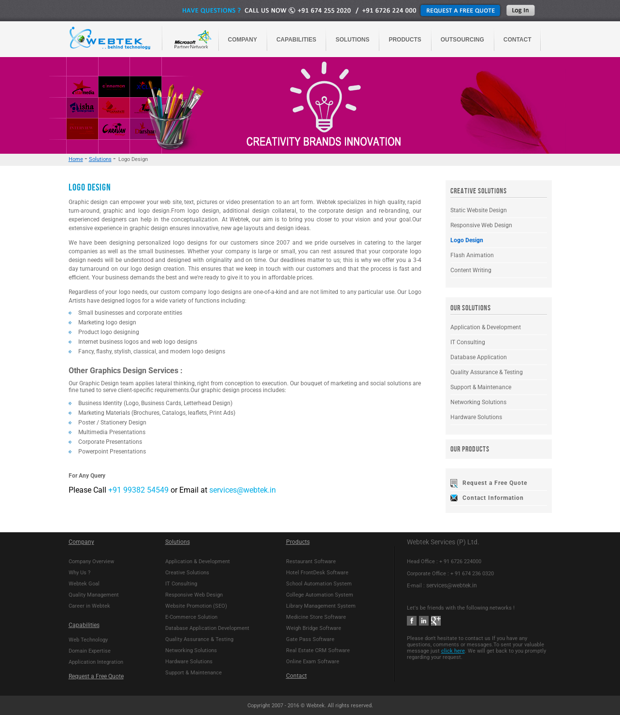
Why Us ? (79, 572)
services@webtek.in (242, 490)
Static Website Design (478, 210)
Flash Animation (472, 255)
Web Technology (88, 640)
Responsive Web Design (481, 225)
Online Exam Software (312, 661)
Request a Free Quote (494, 483)
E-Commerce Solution (191, 617)
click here (453, 651)
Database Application (478, 357)
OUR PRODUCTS (470, 449)
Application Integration (96, 662)
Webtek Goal (84, 584)
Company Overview (91, 561)
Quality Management (94, 595)
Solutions (100, 159)
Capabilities (84, 625)
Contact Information (493, 498)
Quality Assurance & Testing (486, 372)
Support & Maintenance (480, 387)
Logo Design (466, 240)
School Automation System (319, 584)
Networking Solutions (478, 402)
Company (81, 542)
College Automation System (319, 595)
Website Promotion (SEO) (196, 606)
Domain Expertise (90, 651)
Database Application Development (207, 628)
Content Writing (470, 270)
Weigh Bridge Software (313, 628)
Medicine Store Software (316, 617)
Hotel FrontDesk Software (317, 572)
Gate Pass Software (310, 639)
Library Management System (321, 606)
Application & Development (485, 327)
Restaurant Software (311, 561)
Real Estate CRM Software (318, 650)
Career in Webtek (89, 606)
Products (298, 542)
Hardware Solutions (476, 417)
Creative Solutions (187, 572)
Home (76, 159)
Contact (296, 675)
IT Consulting (467, 342)
